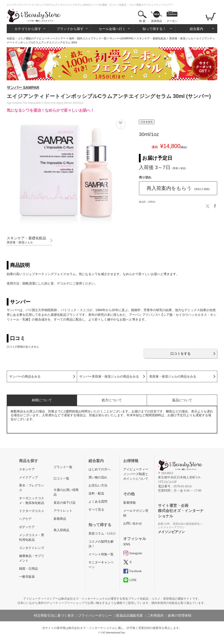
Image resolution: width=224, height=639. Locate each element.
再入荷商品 (61, 530)
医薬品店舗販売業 (129, 615)
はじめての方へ (99, 469)
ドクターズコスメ (31, 511)
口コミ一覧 (61, 478)
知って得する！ (154, 29)
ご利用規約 (155, 615)
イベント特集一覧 (101, 554)
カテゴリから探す (27, 29)
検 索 (142, 21)
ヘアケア (25, 519)
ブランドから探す (70, 29)
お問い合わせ (132, 523)
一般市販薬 (27, 576)
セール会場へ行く (112, 29)
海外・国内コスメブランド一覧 (88, 38)
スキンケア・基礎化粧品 (151, 38)
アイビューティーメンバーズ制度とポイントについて (135, 474)
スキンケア (27, 469)
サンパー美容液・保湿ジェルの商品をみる (109, 376)
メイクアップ (28, 477)
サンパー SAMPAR (23, 87)
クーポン (172, 21)
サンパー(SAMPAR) (121, 38)
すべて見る (96, 509)
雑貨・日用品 (28, 568)
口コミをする (180, 353)
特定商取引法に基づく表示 (54, 615)
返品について (182, 400)
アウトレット (63, 510)
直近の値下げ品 (64, 502)
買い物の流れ (97, 477)
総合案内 (196, 29)
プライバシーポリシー (95, 615)
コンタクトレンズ (31, 548)
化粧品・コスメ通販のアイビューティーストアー (36, 38)
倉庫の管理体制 (179, 615)
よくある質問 (97, 501)
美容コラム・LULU (102, 533)
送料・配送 (96, 493)
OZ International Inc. (113, 632)
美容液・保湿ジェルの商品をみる (172, 376)
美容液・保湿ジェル (181, 38)
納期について (42, 400)
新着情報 (129, 502)
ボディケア (27, 527)
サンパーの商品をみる (25, 376)
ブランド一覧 (63, 467)
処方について (112, 400)
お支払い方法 (97, 485)
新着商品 (156, 21)
